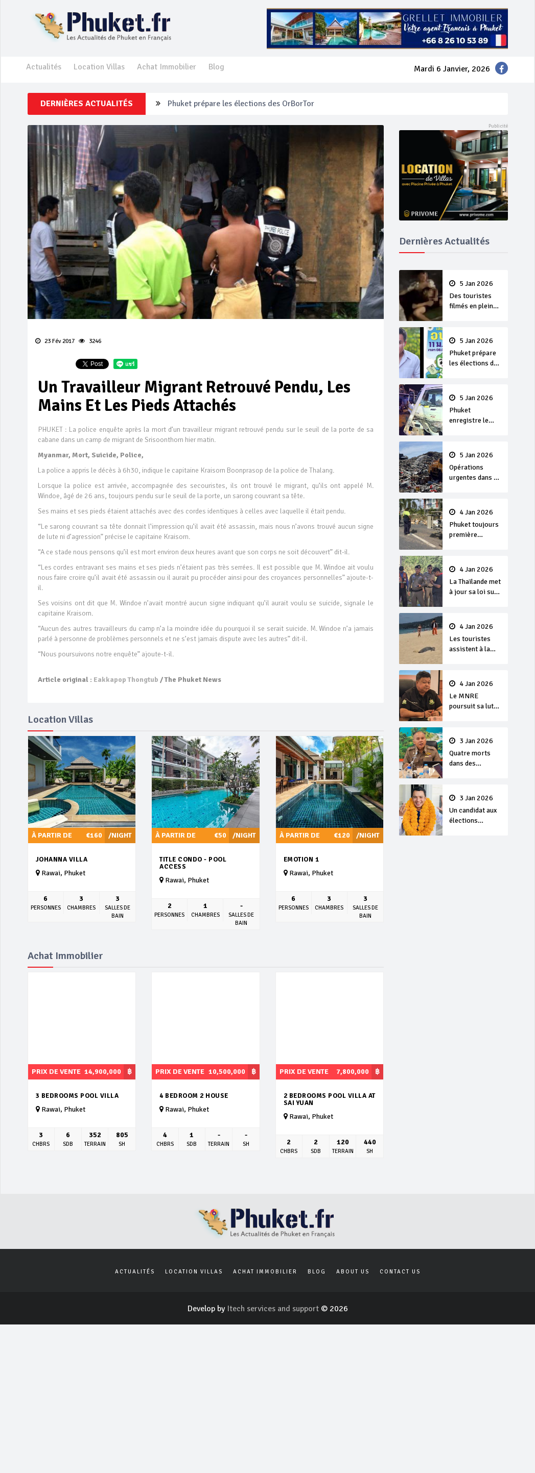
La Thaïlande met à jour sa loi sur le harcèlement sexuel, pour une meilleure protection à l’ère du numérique (475, 581)
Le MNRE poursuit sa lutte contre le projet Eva (475, 695)
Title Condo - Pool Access (192, 863)
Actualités (43, 67)
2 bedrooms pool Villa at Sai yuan (330, 1099)
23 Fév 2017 (55, 341)
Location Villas (99, 67)
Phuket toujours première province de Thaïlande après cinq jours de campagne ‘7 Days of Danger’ (475, 524)
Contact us (400, 1271)
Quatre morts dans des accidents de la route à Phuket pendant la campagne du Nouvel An (475, 753)
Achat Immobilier (166, 67)
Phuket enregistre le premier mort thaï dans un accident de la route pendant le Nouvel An (475, 410)
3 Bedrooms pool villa (77, 1095)
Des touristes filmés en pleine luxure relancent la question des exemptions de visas (475, 295)
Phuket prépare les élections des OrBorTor (241, 104)
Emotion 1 (301, 859)
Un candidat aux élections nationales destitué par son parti (475, 810)
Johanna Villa (62, 859)
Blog (216, 67)
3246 (90, 341)
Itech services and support (274, 1309)
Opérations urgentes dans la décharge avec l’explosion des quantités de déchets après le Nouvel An (475, 467)
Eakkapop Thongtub (126, 679)
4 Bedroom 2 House (193, 1095)
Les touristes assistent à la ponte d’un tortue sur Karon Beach (475, 638)
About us (352, 1271)
